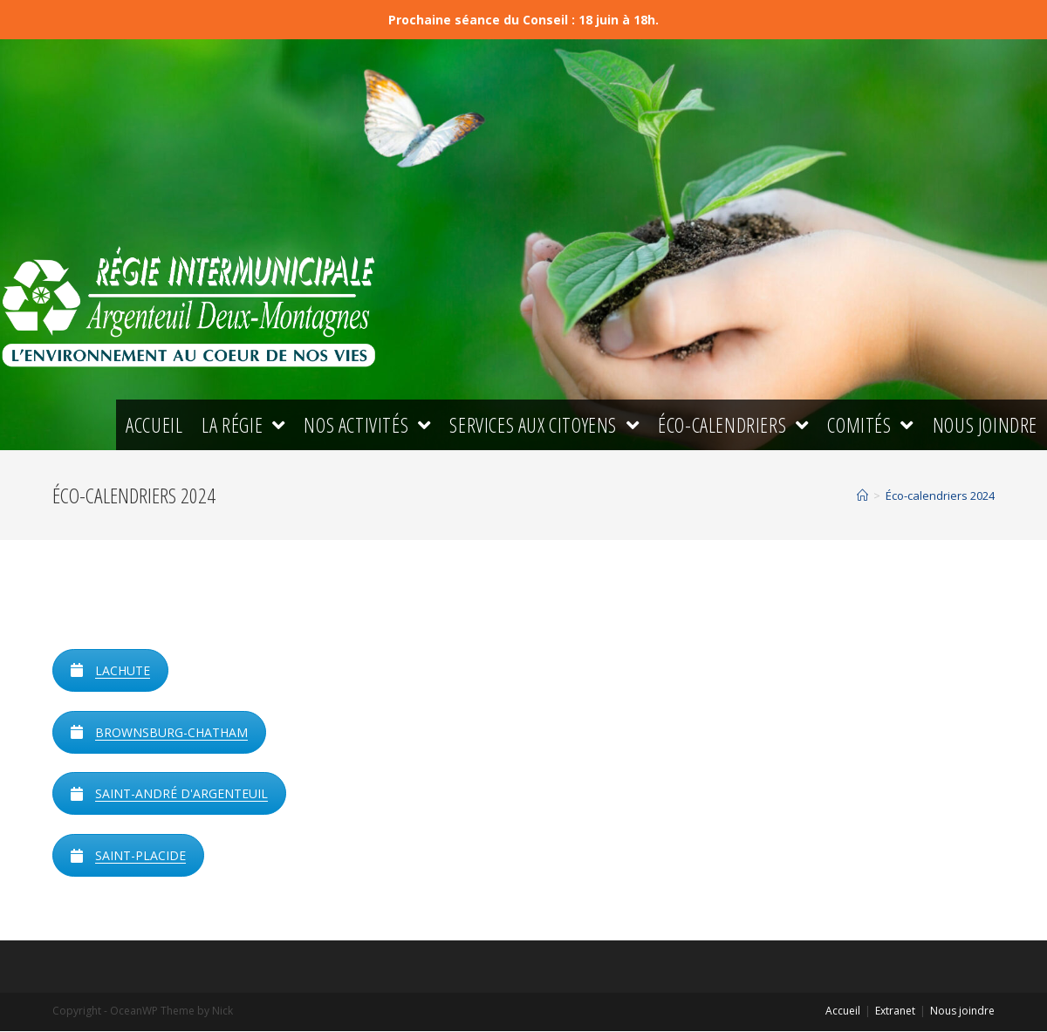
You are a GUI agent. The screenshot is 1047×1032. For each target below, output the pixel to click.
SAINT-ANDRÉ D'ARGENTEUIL (169, 795)
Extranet (895, 1011)
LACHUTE (110, 671)
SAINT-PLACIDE (128, 857)
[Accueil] (862, 497)
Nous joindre (962, 1011)
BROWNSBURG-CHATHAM (159, 733)
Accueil (842, 1011)
